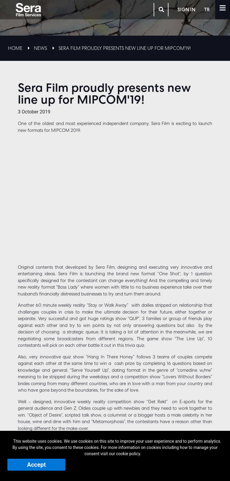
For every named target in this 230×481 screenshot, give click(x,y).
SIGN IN (192, 9)
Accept (36, 464)
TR (212, 9)
